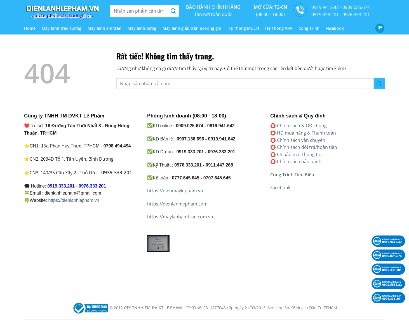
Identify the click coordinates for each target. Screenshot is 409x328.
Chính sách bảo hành (299, 161)
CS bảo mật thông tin (299, 154)
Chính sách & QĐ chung (302, 126)
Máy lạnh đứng (142, 28)
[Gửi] (173, 11)
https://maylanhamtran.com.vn (180, 217)
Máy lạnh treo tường (61, 28)
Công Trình (308, 28)
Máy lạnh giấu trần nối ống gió (192, 28)
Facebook (335, 28)
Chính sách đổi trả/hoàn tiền (307, 147)
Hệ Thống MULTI (243, 28)
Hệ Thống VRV (278, 28)
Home (30, 28)
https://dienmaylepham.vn (175, 191)
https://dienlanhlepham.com (177, 204)
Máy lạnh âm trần (104, 28)
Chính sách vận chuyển (301, 140)
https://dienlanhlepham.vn (73, 200)
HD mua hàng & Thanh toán (306, 133)
